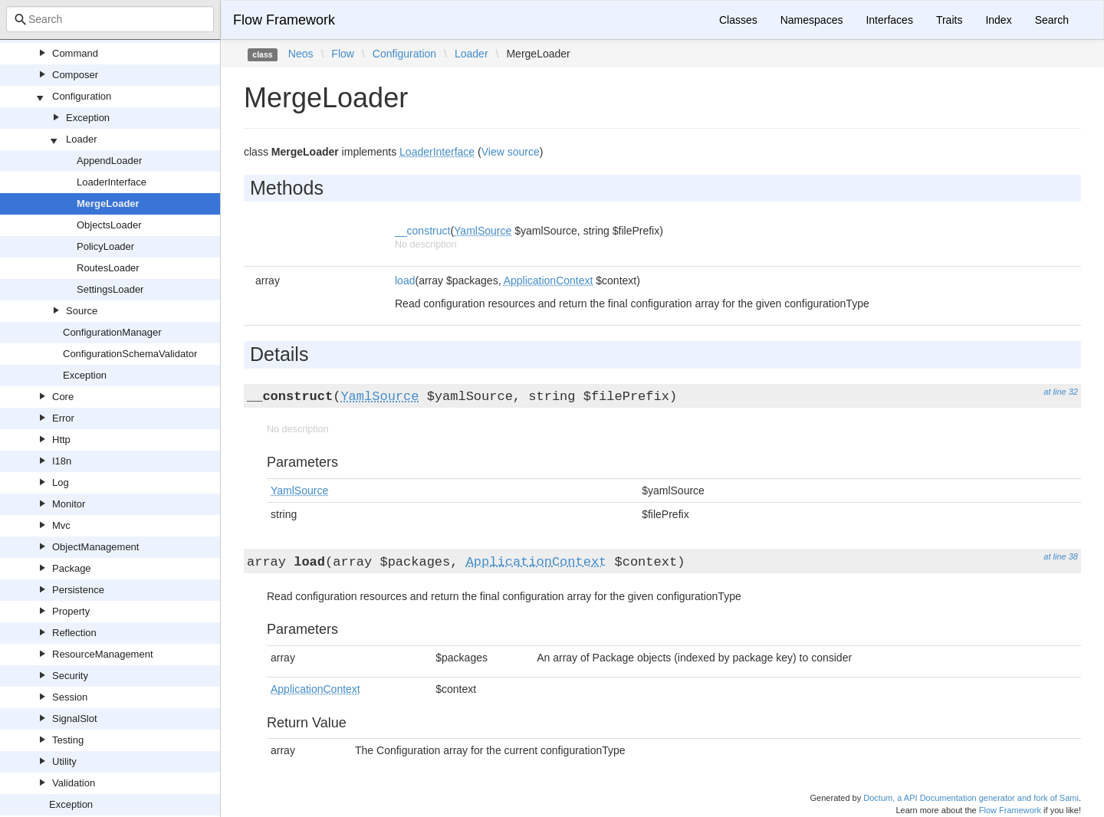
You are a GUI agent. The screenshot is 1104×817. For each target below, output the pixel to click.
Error (63, 418)
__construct (422, 231)
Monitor (68, 504)
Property (71, 611)
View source (510, 152)
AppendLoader (109, 160)
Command (75, 53)
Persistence (78, 590)
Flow (342, 54)
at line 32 (1060, 391)
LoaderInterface (111, 182)
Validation (73, 783)
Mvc (61, 525)
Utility (64, 761)
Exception (88, 117)
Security (70, 675)
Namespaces (811, 20)
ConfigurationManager (112, 332)
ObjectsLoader (109, 225)
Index (998, 20)
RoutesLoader (108, 268)
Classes (738, 20)
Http (61, 439)
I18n (61, 461)
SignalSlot (74, 718)
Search (1052, 20)
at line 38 (1060, 556)
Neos (301, 54)
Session (69, 697)
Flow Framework (284, 20)
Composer (75, 74)
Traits (949, 20)
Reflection (74, 632)
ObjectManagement (95, 547)
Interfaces (889, 20)
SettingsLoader (110, 289)
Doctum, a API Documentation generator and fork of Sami (971, 797)
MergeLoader (108, 203)
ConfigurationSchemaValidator (130, 353)
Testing (68, 740)
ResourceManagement (102, 654)
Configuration (81, 96)
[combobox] (110, 19)
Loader (81, 139)
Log (60, 482)
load (405, 280)
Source (81, 311)
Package (71, 568)
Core (63, 396)
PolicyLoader (105, 246)
